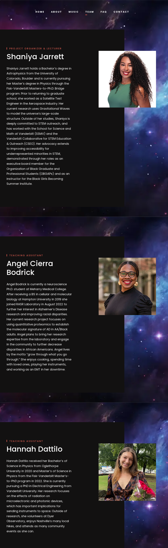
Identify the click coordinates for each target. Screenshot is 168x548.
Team (90, 11)
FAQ (104, 11)
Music (74, 11)
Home (41, 11)
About (57, 11)
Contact (121, 11)
